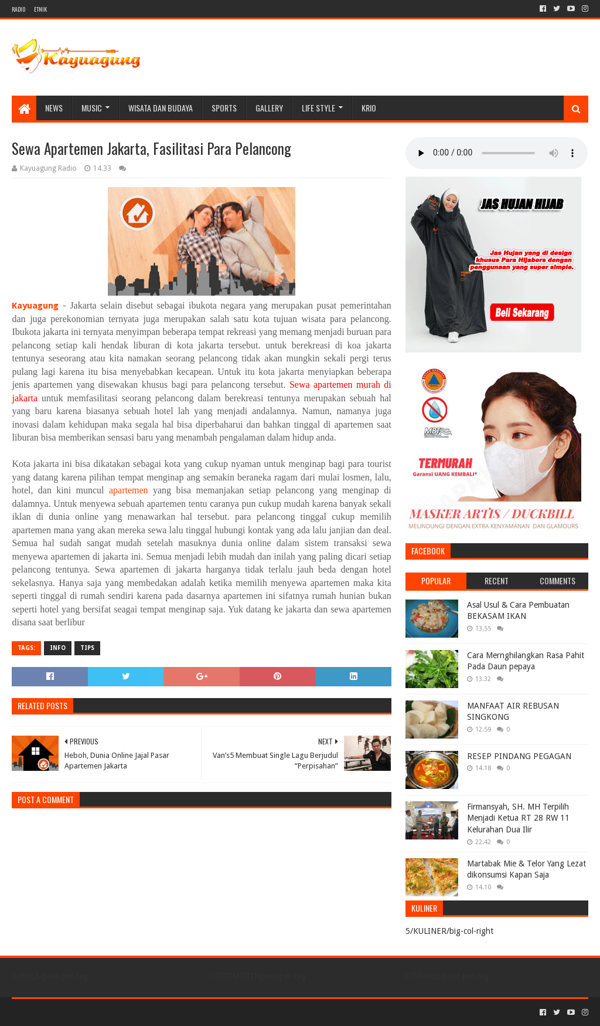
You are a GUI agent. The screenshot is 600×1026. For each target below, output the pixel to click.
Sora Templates (76, 1012)
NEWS (54, 107)
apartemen (128, 490)
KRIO (369, 107)
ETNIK (40, 9)
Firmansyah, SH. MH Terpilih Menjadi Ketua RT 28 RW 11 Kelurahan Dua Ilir (518, 818)
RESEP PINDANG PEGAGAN (519, 756)
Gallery (269, 107)
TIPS (87, 648)
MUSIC (91, 107)
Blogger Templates (144, 1012)
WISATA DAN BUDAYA (160, 107)
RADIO (18, 9)
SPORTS (224, 107)
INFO (58, 648)
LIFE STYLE (318, 107)
